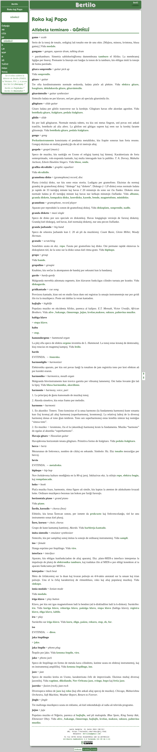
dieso (52, 632)
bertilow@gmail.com (91, 734)
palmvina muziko (125, 312)
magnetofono (108, 197)
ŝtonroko (54, 357)
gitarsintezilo (74, 88)
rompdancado (44, 479)
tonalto (119, 451)
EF (3, 37)
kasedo (87, 197)
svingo (98, 680)
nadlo (127, 207)
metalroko (55, 465)
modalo (51, 46)
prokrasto (95, 513)
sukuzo (110, 312)
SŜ (3, 60)
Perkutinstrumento (43, 140)
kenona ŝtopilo (64, 652)
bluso (78, 162)
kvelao (91, 312)
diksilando (65, 680)
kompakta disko (59, 197)
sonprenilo (44, 74)
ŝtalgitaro (56, 112)
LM (3, 49)
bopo (106, 680)
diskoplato (103, 207)
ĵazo (58, 690)
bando (41, 260)
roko (68, 690)
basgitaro (37, 88)
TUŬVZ (5, 64)
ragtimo (53, 680)
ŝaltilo (56, 611)
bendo (95, 197)
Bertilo (14, 4)
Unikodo (78, 749)
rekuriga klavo (69, 608)
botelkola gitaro (41, 112)
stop (36, 332)
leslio (78, 346)
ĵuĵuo (83, 312)
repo (62, 246)
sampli (124, 538)
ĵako (36, 642)
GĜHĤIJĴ (14, 17)
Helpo (4, 68)
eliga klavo (46, 611)
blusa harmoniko (56, 384)
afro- (51, 312)
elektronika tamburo (69, 562)
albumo (134, 193)
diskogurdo (38, 284)
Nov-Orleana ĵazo (83, 680)
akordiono (73, 384)
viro (73, 548)
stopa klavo (40, 322)
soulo (85, 162)
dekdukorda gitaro (54, 88)
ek (105, 621)
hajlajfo (80, 715)
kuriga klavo (51, 608)
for (110, 621)
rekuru (93, 621)
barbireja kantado (95, 527)
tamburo (103, 56)
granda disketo (40, 197)
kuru (69, 621)
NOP (4, 52)
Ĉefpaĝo (6, 26)
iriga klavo (53, 621)
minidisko (122, 197)
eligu (76, 621)
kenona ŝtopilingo (77, 666)
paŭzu (83, 621)
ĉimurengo (73, 312)
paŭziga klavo (87, 608)
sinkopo (36, 583)
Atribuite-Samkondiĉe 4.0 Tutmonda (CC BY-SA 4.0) (86, 739)
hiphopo (109, 249)
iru (33, 608)
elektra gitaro (130, 84)
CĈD (4, 33)
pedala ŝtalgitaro (73, 112)
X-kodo (94, 749)
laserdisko (76, 197)
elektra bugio (130, 475)
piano (41, 503)
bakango (60, 312)
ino (90, 666)
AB (3, 29)
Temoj (4, 72)
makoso (100, 312)
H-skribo (86, 749)
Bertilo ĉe (13, 91)
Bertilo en (14, 88)
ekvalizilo (43, 172)
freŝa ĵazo (118, 680)
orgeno (67, 342)
